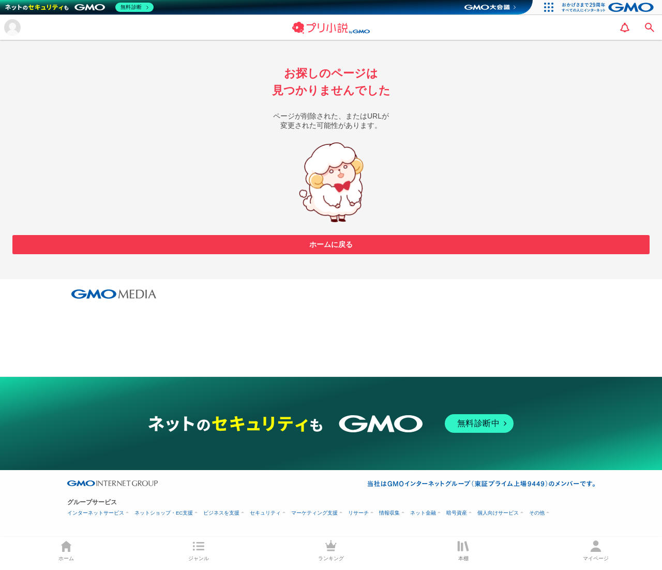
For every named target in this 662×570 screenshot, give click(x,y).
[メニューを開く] (12, 27)
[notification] (624, 27)
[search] (649, 27)
